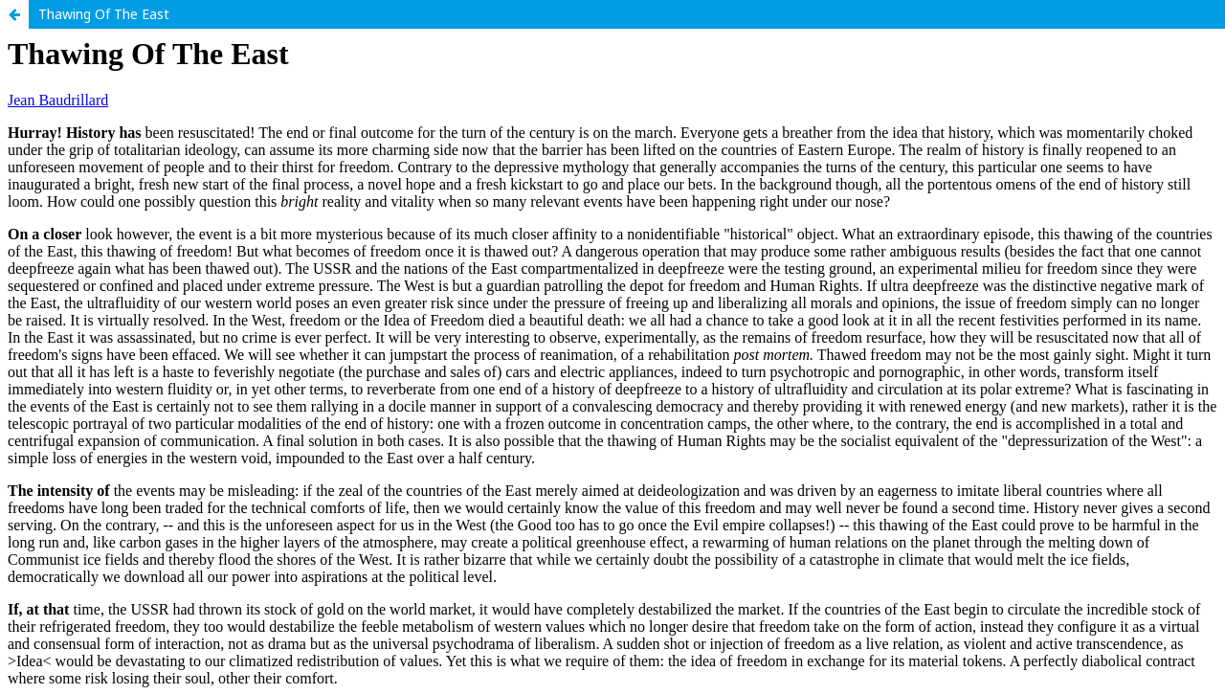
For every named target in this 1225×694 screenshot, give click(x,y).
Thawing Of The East (103, 14)
